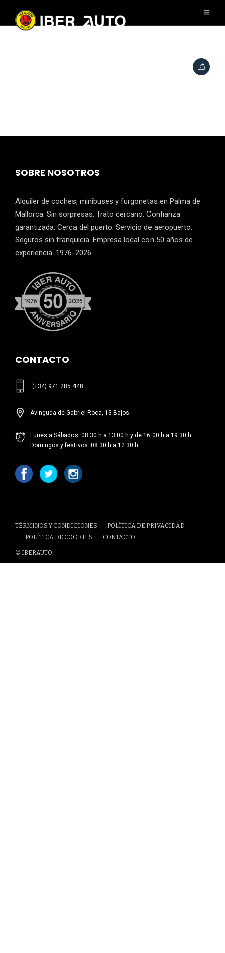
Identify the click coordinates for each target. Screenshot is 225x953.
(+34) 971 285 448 (57, 386)
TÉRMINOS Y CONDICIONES (56, 526)
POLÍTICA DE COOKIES (59, 537)
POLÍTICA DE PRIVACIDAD (146, 526)
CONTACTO (119, 537)
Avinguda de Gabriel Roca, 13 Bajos (79, 412)
